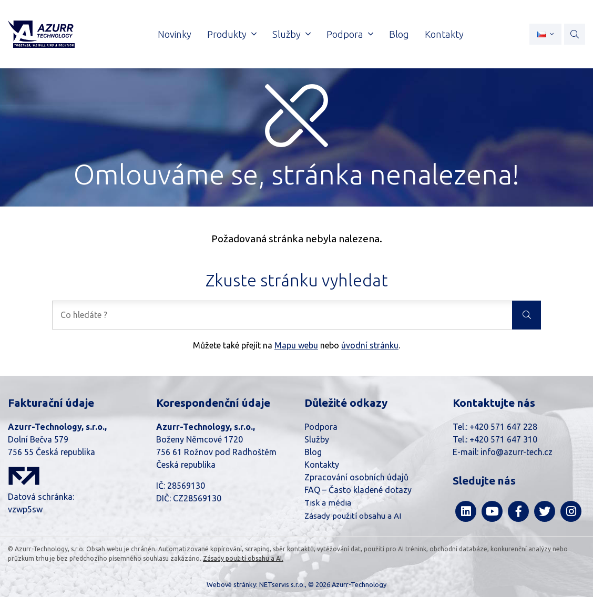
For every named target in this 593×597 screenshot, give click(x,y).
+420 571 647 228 (503, 426)
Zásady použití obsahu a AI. (243, 558)
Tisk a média (327, 502)
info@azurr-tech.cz (516, 452)
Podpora (321, 426)
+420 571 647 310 (503, 439)
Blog (313, 452)
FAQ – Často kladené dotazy (358, 490)
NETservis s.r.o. (282, 584)
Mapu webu (296, 345)
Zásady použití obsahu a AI (352, 515)
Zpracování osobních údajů (356, 477)
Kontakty (321, 464)
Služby (316, 439)
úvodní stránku (369, 345)
